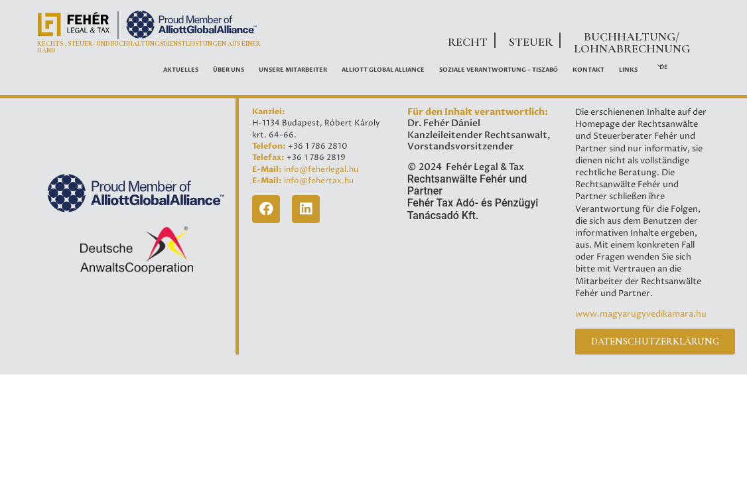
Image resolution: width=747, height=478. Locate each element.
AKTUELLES (180, 70)
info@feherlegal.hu (321, 169)
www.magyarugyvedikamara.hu (641, 314)
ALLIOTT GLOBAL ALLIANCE (383, 70)
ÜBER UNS (228, 70)
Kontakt (588, 70)
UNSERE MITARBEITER (293, 70)
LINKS (628, 70)
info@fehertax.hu (319, 181)
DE (663, 67)
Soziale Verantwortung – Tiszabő (498, 70)
